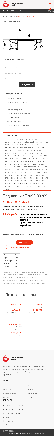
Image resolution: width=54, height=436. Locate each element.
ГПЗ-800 (25, 186)
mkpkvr (8, 417)
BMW (35, 139)
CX (18, 145)
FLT (18, 147)
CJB (46, 142)
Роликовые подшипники (15, 110)
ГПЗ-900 (37, 186)
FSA (21, 147)
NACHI (37, 156)
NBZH (7, 158)
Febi (29, 147)
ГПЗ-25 (13, 181)
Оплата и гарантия (9, 393)
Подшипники (32, 393)
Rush (33, 161)
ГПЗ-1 (12, 172)
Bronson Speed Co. (23, 142)
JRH (10, 153)
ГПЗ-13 (7, 175)
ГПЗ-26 (19, 181)
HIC (6, 150)
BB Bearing (29, 139)
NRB (24, 158)
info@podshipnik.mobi (13, 413)
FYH (25, 147)
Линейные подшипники (15, 98)
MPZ (15, 156)
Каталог (13, 17)
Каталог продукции (12, 11)
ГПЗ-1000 (31, 172)
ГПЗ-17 (31, 175)
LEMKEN (30, 153)
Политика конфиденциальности (35, 433)
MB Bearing (9, 156)
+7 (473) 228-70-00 (15, 409)
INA (43, 150)
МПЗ (43, 186)
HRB (10, 150)
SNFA (11, 164)
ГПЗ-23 (37, 178)
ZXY (30, 170)
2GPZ (13, 139)
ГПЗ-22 (31, 178)
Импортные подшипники (15, 121)
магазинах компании (27, 272)
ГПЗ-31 (14, 183)
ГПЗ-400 (32, 183)
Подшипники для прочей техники (18, 113)
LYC (38, 153)
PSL (18, 161)
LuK (41, 153)
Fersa (34, 147)
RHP (29, 161)
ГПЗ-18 (37, 175)
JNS (6, 153)
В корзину (24, 242)
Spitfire (14, 167)
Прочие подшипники (14, 117)
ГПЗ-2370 (45, 178)
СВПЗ (7, 189)
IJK (31, 150)
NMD (20, 158)
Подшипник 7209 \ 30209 (26, 17)
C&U (37, 142)
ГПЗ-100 (24, 172)
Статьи (30, 390)
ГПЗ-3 (44, 181)
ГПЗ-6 (44, 183)
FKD (10, 147)
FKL (14, 147)
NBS (45, 156)
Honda (27, 150)
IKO (35, 150)
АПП (46, 170)
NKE (11, 158)
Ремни (30, 397)
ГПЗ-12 (44, 172)
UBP (45, 167)
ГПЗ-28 (31, 181)
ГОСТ (7, 172)
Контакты (31, 386)
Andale (22, 139)
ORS (6, 161)
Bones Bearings (10, 142)
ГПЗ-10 (17, 172)
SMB (6, 164)
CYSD (21, 145)
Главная (5, 17)
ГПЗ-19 (44, 175)
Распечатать (36, 234)
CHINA (42, 142)
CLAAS (7, 145)
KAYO (15, 153)
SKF (43, 161)
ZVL (26, 170)
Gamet (43, 147)
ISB (47, 150)
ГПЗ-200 (19, 178)
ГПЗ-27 (25, 181)
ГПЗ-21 (25, 178)
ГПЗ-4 (26, 183)
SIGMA (39, 161)
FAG (41, 145)
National (46, 158)
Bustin (32, 142)
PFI (15, 161)
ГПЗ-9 (31, 186)
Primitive (24, 161)
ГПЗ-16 (25, 175)
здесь (27, 286)
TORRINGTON (32, 167)
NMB (16, 158)
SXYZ (29, 164)
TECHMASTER (22, 167)
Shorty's (7, 167)
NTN (32, 158)
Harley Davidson (18, 150)
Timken (40, 167)
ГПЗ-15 (19, 175)
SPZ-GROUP (22, 164)
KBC (19, 153)
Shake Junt (41, 164)
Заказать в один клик (19, 247)
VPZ (10, 170)
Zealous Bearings (38, 170)
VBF (6, 170)
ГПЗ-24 (7, 181)
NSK (28, 158)
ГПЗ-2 (7, 178)
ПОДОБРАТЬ (27, 84)
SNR (15, 164)
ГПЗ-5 (38, 183)
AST (17, 139)
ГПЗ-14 (13, 175)
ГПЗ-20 (12, 178)
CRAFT (13, 145)
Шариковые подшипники (15, 106)
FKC (6, 147)
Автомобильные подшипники (17, 102)
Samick (34, 164)
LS (34, 153)
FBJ (45, 145)
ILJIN (39, 150)
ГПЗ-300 (8, 183)
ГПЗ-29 (37, 181)
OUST (11, 161)
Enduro (36, 145)
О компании (7, 390)
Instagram (9, 421)
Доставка (6, 397)
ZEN (22, 170)
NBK (41, 156)
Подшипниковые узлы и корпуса (18, 125)
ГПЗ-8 (19, 186)
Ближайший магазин (13, 234)
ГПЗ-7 (14, 186)
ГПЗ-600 (8, 186)
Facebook (9, 425)
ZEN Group (16, 170)
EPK (31, 145)
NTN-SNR (39, 158)
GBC (38, 147)
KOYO (24, 153)
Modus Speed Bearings (25, 156)
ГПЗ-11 (38, 172)
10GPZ (7, 139)
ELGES (26, 145)
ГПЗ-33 (20, 183)
